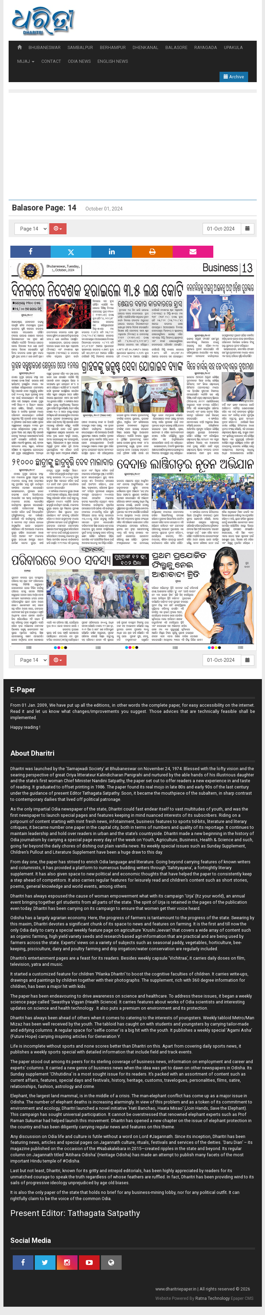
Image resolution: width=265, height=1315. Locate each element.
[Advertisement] (136, 144)
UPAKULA (233, 47)
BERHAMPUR (113, 47)
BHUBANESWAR (45, 47)
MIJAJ (25, 61)
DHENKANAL (146, 47)
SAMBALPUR (80, 47)
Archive (234, 76)
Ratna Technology (212, 1298)
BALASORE (176, 47)
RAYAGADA (205, 47)
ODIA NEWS (79, 61)
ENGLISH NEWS (113, 61)
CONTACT (51, 61)
